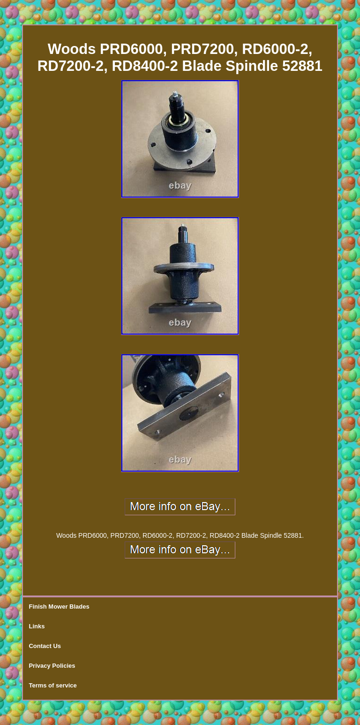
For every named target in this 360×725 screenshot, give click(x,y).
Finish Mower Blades (59, 606)
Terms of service (52, 685)
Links (37, 626)
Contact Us (45, 645)
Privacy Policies (52, 665)
